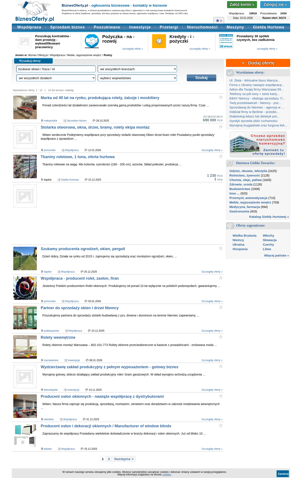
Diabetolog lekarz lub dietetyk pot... (254, 116)
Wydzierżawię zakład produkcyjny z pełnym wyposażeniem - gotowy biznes (109, 367)
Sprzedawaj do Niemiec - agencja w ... (256, 107)
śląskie (48, 271)
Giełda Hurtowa (268, 27)
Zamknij (283, 473)
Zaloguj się (275, 4)
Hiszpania (240, 249)
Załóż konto (242, 4)
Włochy (268, 235)
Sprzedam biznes (67, 27)
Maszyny (235, 27)
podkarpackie (51, 330)
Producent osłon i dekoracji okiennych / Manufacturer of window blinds (106, 426)
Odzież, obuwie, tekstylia (248, 171)
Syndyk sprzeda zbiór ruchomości (253, 121)
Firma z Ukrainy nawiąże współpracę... (256, 85)
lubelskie (49, 419)
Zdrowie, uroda (241, 184)
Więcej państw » (276, 255)
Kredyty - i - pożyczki (181, 38)
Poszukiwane (107, 27)
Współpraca (29, 27)
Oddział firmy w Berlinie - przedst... (254, 112)
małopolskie (50, 120)
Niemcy (238, 240)
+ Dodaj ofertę (258, 62)
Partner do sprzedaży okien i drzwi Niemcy (80, 308)
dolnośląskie (51, 389)
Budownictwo (239, 189)
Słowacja (270, 240)
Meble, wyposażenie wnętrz (250, 202)
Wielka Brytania (245, 235)
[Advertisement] (123, 213)
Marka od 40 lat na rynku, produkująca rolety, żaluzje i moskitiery (100, 98)
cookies (166, 474)
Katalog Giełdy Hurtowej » (269, 216)
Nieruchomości (202, 27)
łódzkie (48, 448)
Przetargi (169, 27)
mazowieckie (51, 360)
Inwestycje (140, 27)
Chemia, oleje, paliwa (245, 180)
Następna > (124, 459)
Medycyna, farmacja (244, 207)
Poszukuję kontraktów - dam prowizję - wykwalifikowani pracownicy (53, 41)
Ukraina (238, 244)
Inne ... (234, 193)
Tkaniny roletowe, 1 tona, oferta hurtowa (78, 157)
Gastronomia (239, 211)
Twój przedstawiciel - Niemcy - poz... (255, 103)
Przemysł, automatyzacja (248, 198)
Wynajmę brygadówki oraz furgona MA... (258, 125)
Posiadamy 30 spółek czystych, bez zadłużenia (256, 38)
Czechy (268, 244)
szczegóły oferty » (132, 48)
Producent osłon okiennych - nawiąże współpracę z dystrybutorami (102, 396)
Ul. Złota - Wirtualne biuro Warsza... (254, 80)
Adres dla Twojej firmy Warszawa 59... (256, 89)
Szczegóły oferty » (212, 150)
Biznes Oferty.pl (38, 55)
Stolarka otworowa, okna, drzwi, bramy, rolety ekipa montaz (95, 127)
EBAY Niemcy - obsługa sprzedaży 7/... (257, 98)
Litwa (267, 249)
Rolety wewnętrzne (58, 337)
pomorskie (49, 150)
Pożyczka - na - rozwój (118, 38)
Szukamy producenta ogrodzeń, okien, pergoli (83, 249)
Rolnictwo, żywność (244, 175)
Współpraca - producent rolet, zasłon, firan (80, 278)
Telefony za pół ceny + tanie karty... (254, 94)
